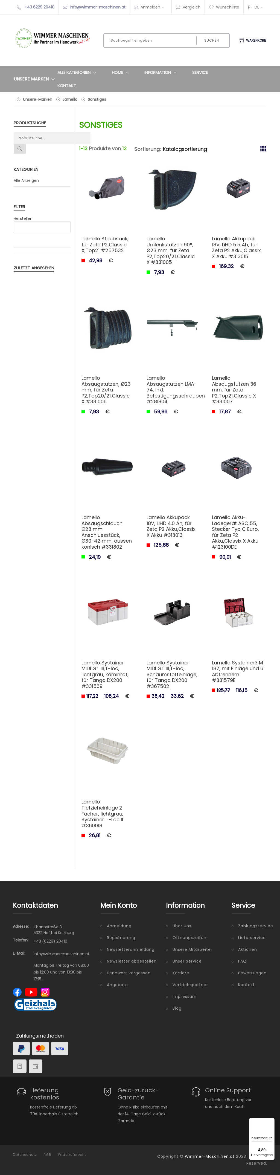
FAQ (242, 961)
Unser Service (187, 961)
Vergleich (188, 7)
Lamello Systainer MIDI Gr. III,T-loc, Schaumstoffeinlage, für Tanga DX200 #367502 (172, 674)
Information (161, 72)
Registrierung (121, 937)
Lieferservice (252, 937)
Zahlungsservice (252, 926)
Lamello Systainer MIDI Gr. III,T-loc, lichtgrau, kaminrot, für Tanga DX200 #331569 (105, 674)
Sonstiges (97, 99)
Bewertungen (252, 973)
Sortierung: (147, 149)
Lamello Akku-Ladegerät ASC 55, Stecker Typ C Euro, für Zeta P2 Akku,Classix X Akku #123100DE (235, 532)
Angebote (117, 984)
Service (200, 72)
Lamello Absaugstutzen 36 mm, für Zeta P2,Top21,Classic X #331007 (234, 390)
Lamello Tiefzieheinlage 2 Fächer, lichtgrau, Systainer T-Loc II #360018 (102, 813)
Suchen (211, 40)
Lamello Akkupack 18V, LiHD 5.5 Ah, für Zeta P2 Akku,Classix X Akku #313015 (236, 247)
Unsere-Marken (37, 99)
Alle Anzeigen (26, 180)
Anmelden (154, 7)
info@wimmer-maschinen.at (98, 7)
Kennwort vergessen (129, 973)
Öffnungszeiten (189, 937)
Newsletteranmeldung (130, 949)
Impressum (185, 996)
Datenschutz (25, 1154)
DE (256, 7)
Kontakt (66, 85)
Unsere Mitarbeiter (192, 949)
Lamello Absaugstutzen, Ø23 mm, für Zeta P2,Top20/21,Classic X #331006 (106, 390)
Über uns (182, 926)
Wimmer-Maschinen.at (210, 1156)
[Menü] (271, 1121)
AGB (47, 1154)
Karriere (181, 973)
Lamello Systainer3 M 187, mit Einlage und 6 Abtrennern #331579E (237, 671)
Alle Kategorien (78, 72)
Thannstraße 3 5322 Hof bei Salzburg (54, 929)
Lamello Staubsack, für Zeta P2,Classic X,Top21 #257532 (105, 244)
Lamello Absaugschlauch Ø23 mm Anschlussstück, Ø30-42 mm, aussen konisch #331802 (106, 532)
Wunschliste (224, 7)
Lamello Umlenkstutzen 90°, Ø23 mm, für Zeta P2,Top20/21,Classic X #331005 (171, 250)
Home (121, 72)
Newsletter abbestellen (132, 961)
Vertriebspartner (190, 984)
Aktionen (247, 949)
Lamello (70, 99)
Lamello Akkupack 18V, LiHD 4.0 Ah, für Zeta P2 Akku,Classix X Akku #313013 (171, 526)
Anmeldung (119, 926)
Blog (177, 1008)
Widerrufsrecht (72, 1154)
